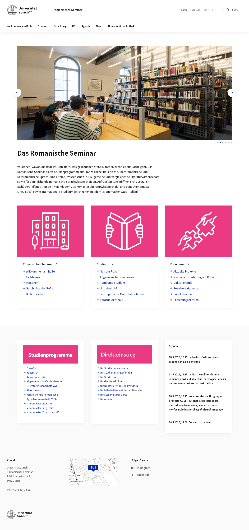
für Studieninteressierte (114, 368)
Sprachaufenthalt (111, 300)
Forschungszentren (186, 300)
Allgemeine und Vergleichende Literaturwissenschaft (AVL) (44, 384)
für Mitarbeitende (110, 390)
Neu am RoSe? (109, 271)
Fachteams (33, 277)
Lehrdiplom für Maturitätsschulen (122, 294)
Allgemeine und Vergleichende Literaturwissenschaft (124, 177)
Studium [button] (43, 26)
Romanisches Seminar (67, 10)
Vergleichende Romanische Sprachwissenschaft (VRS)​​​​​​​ (42, 397)
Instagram (140, 468)
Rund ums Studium (112, 283)
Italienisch (32, 373)
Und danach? (108, 288)
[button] (113, 462)
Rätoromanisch (35, 390)
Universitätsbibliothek (121, 26)
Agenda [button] (86, 26)
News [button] (99, 26)
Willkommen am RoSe (40, 271)
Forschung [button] (60, 26)
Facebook (140, 475)
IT (219, 10)
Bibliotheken (34, 294)
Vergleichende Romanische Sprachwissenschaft (61, 182)
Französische (93, 172)
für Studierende (109, 377)
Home (184, 10)
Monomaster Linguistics (40, 408)
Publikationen (182, 294)
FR (212, 10)
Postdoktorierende (185, 288)
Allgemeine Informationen (117, 277)
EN (205, 10)
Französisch (33, 368)
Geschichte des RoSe (39, 288)
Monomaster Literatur (39, 403)
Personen (32, 283)
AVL (74, 26)
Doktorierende (182, 283)
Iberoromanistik (35, 377)
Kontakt (195, 10)
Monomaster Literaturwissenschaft (95, 187)
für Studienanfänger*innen (116, 373)
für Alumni (106, 399)
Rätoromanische (28, 177)
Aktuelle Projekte (184, 271)
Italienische (110, 172)
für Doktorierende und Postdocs (119, 386)
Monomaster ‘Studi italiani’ (120, 192)
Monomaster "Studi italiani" (42, 412)
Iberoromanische (130, 172)
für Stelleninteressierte (113, 395)
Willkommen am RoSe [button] (19, 26)
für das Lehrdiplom (111, 381)
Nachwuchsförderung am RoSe (193, 277)
